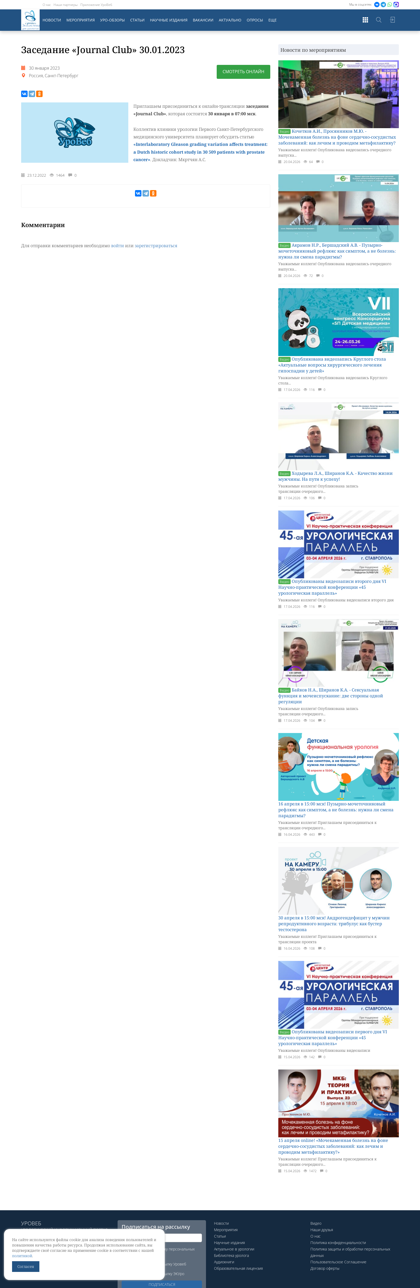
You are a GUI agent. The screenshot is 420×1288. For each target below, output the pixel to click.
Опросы (255, 20)
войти (117, 245)
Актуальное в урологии (234, 1249)
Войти (392, 20)
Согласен (25, 1266)
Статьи (137, 20)
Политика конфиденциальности (338, 1242)
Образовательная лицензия (238, 1268)
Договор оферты (324, 1268)
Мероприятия (80, 20)
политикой (22, 1255)
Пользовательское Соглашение (338, 1261)
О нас (47, 4)
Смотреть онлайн (243, 72)
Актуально (230, 20)
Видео (315, 1223)
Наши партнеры (66, 4)
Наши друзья (321, 1229)
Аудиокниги (224, 1261)
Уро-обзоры (112, 20)
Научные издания (169, 20)
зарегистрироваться (156, 245)
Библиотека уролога (231, 1255)
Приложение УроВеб (96, 4)
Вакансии (203, 20)
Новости (52, 20)
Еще (272, 20)
